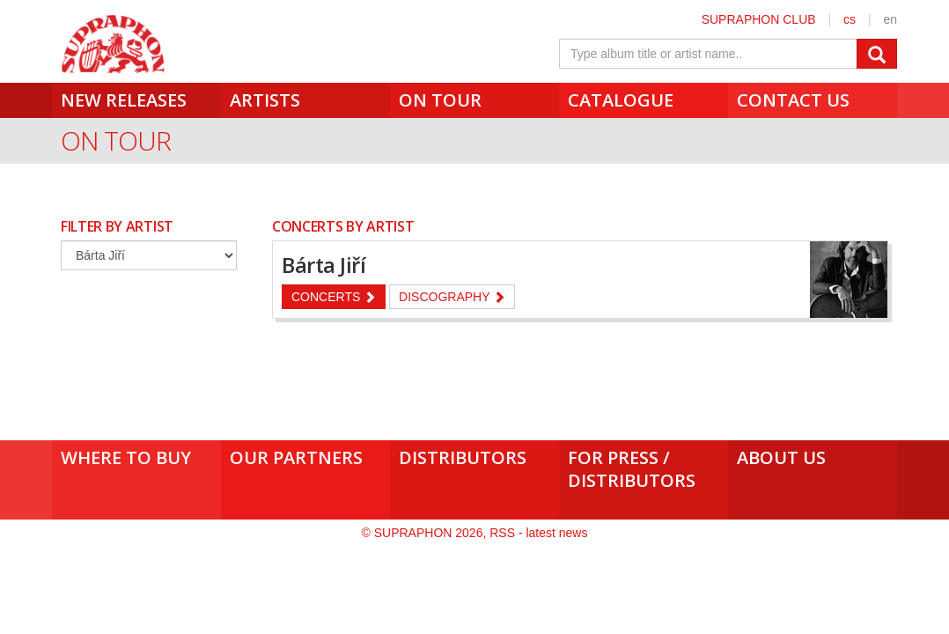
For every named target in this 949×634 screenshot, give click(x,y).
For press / (643, 469)
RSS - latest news (538, 533)
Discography (452, 297)
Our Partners (296, 457)
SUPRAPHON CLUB (759, 19)
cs (849, 19)
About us (781, 457)
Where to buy (126, 457)
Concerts (333, 297)
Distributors (462, 457)
